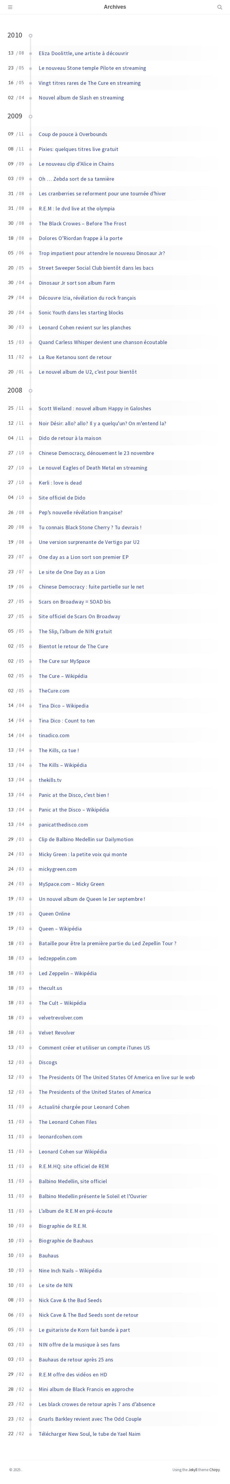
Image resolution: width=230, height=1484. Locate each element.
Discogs (48, 1062)
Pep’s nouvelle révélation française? (80, 512)
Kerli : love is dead (60, 482)
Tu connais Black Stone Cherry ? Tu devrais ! (90, 527)
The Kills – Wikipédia (63, 765)
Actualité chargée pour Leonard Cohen (84, 1107)
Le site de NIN (55, 1285)
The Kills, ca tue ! (59, 750)
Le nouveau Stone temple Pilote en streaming (92, 68)
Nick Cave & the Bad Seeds (70, 1300)
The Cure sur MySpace (64, 661)
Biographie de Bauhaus (66, 1240)
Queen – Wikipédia (60, 928)
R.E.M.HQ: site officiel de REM (74, 1166)
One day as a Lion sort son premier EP (83, 557)
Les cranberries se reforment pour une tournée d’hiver (102, 193)
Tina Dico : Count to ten (67, 720)
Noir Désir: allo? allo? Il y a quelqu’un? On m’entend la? (102, 423)
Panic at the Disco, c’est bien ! (74, 795)
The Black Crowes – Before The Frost (82, 223)
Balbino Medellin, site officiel (73, 1181)
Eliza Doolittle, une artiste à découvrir (83, 53)
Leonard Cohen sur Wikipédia (73, 1151)
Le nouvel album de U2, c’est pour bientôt (88, 372)
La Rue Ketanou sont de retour (75, 357)
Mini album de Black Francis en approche (86, 1389)
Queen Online (54, 913)
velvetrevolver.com (61, 1017)
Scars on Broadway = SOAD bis (75, 601)
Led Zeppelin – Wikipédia (68, 973)
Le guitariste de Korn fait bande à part (84, 1330)
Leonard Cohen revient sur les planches (85, 327)
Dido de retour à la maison (70, 438)
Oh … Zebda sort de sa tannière (76, 179)
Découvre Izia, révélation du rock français (87, 298)
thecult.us (50, 988)
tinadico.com (54, 735)
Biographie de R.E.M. (63, 1226)
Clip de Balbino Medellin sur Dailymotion (86, 839)
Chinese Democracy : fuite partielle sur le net (91, 586)
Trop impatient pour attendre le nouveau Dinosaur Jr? (102, 253)
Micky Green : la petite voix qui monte (83, 854)
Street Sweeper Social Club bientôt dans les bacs (96, 268)
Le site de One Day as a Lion (72, 572)
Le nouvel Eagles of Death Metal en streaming (93, 467)
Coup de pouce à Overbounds (73, 134)
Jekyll (192, 1469)
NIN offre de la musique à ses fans (79, 1344)
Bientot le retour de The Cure (73, 646)
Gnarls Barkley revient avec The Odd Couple (90, 1419)
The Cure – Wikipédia (63, 676)
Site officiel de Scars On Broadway (79, 616)
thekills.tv (50, 780)
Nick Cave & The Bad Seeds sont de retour (88, 1315)
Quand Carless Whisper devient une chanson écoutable (103, 342)
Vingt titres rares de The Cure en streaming (90, 83)
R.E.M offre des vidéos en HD (73, 1374)
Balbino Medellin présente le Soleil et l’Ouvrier (93, 1196)
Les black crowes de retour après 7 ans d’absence (97, 1404)
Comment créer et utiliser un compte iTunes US (94, 1047)
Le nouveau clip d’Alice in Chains (76, 164)
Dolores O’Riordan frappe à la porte (80, 238)
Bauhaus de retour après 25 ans (76, 1359)
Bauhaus (49, 1255)
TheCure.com (54, 690)
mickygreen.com (58, 869)
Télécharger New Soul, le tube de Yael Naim (89, 1434)
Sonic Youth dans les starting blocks (81, 312)
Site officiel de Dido (62, 497)
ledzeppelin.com (58, 958)
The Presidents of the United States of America (95, 1092)
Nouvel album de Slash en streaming (81, 97)
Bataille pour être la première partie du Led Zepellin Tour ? (107, 943)
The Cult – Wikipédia (63, 1003)
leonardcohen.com (60, 1136)
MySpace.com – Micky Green (71, 884)
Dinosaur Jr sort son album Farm (77, 283)
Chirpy (214, 1469)
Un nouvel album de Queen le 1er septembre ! (92, 899)
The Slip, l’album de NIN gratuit (75, 631)
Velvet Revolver (57, 1032)
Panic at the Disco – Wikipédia (74, 809)
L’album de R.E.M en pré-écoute (75, 1211)
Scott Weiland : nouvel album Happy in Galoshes (95, 408)
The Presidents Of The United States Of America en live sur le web (117, 1077)
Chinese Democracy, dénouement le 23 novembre (96, 453)
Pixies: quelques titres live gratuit (78, 149)
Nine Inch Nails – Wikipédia (70, 1270)
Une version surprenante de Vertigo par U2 (89, 542)
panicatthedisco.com (63, 824)
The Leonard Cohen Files (68, 1122)
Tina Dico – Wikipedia (64, 705)
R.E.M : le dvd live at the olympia (77, 208)
